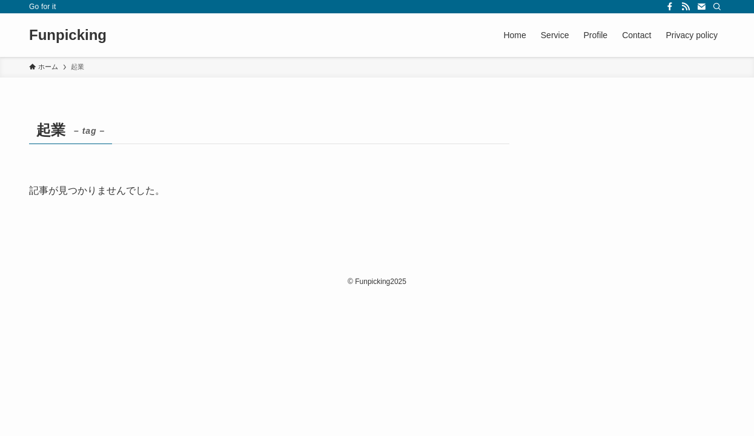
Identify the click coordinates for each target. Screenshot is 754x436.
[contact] (701, 6)
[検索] (717, 6)
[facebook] (670, 6)
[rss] (685, 6)
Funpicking (68, 35)
